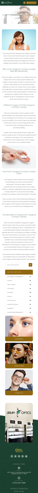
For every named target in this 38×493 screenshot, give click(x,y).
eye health (10, 292)
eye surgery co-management (15, 276)
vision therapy (11, 284)
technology (10, 288)
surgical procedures (12, 304)
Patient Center (19, 366)
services (9, 296)
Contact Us (19, 393)
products (9, 280)
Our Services (19, 339)
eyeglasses (10, 308)
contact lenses (11, 300)
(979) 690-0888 (19, 483)
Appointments (31, 2)
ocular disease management (15, 312)
